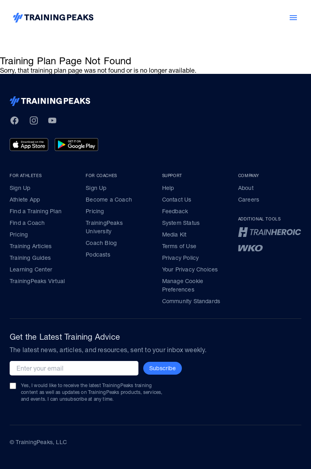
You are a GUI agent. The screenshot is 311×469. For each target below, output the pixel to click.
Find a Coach (27, 223)
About (245, 188)
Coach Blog (101, 243)
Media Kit (174, 234)
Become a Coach (109, 199)
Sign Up (20, 188)
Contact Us (177, 199)
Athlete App (25, 199)
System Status (181, 223)
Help (168, 188)
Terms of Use (179, 246)
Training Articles (30, 246)
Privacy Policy (180, 258)
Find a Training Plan (36, 211)
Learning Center (31, 269)
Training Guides (30, 258)
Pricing (19, 234)
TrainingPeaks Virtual (37, 281)
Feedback (175, 211)
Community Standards (191, 301)
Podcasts (98, 254)
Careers (248, 199)
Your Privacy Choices (190, 269)
